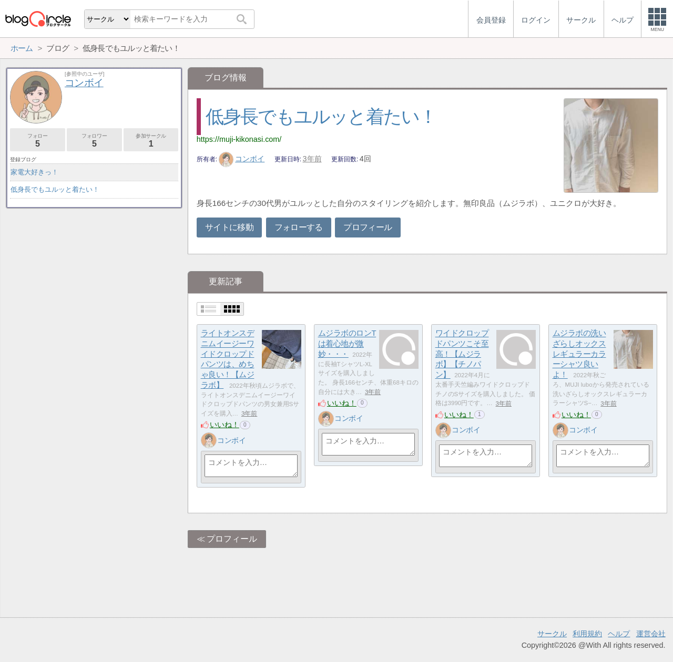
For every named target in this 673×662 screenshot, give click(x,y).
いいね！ (224, 424)
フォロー (37, 140)
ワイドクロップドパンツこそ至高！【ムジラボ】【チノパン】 (462, 354)
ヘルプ (619, 633)
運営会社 (651, 633)
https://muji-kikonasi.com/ (239, 139)
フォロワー (94, 140)
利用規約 (587, 633)
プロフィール (367, 227)
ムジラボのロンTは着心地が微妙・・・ (347, 343)
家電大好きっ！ (34, 172)
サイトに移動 (229, 227)
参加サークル (151, 140)
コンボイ (242, 158)
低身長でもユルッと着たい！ (321, 116)
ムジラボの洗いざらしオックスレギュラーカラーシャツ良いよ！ (579, 354)
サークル (552, 633)
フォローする (298, 227)
